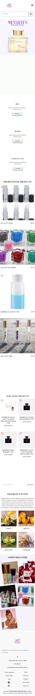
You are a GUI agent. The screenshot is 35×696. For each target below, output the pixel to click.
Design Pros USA (27, 693)
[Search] (30, 14)
